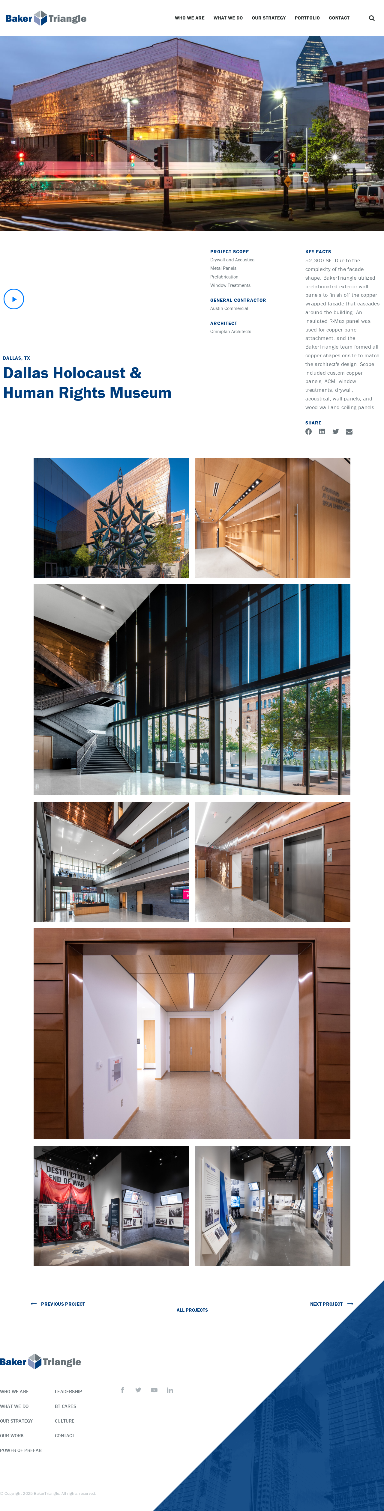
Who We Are (191, 18)
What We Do (230, 18)
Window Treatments (230, 285)
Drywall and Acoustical (233, 260)
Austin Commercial (229, 308)
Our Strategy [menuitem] (16, 1421)
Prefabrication (224, 277)
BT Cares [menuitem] (65, 1406)
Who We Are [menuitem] (14, 1391)
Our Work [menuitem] (12, 1435)
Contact (340, 18)
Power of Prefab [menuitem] (21, 1450)
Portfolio (309, 18)
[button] (372, 18)
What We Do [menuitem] (14, 1406)
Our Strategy (270, 18)
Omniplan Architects (230, 331)
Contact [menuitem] (64, 1435)
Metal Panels (223, 268)
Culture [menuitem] (64, 1421)
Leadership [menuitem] (68, 1391)
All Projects (192, 1310)
